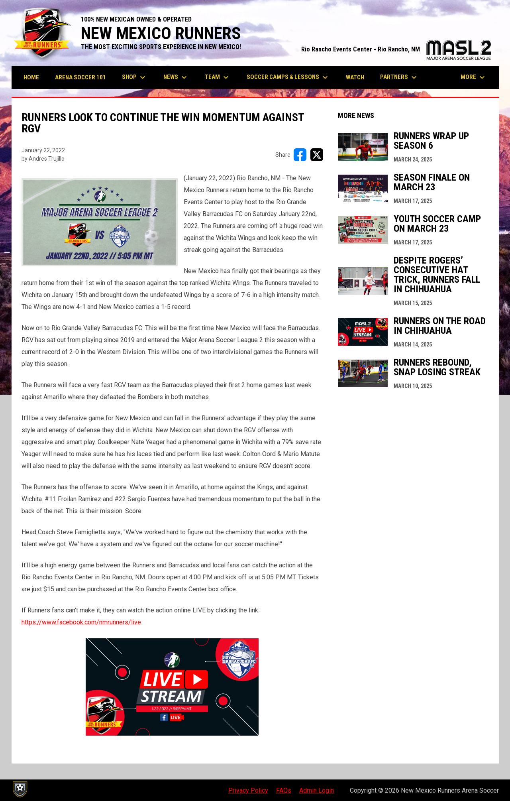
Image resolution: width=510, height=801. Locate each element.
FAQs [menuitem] (283, 790)
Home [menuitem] (31, 77)
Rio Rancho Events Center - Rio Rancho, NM (396, 49)
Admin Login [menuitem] (316, 790)
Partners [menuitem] (399, 77)
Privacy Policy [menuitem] (248, 790)
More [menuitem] (474, 77)
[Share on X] (316, 154)
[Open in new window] (172, 687)
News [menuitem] (176, 77)
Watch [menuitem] (355, 77)
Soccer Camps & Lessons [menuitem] (288, 77)
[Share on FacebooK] (300, 154)
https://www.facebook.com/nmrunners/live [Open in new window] (81, 622)
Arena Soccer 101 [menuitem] (80, 77)
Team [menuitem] (218, 77)
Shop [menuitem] (134, 77)
